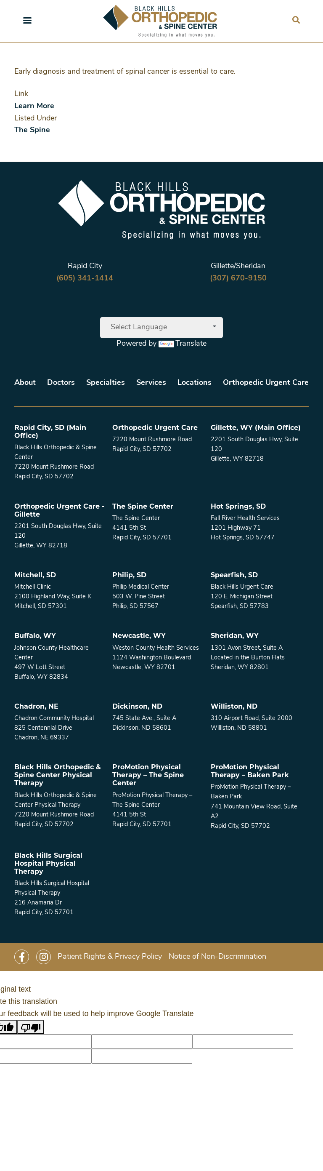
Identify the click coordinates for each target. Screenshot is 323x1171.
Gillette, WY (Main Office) (256, 428)
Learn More (34, 106)
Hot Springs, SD (238, 506)
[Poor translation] (30, 1027)
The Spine (32, 130)
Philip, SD (129, 575)
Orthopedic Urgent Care (266, 383)
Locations (194, 383)
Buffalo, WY (35, 636)
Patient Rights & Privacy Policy (110, 957)
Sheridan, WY (235, 636)
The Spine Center (142, 506)
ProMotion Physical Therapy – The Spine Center (148, 775)
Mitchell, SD (35, 575)
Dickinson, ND (137, 706)
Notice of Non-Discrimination (217, 957)
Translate (183, 344)
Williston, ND (234, 706)
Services (151, 383)
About (25, 383)
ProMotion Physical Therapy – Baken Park (250, 771)
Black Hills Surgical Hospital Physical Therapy (48, 863)
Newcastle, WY (139, 636)
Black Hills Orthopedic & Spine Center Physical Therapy (57, 775)
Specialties (105, 383)
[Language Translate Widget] (161, 327)
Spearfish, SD (234, 575)
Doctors (61, 383)
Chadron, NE (36, 706)
